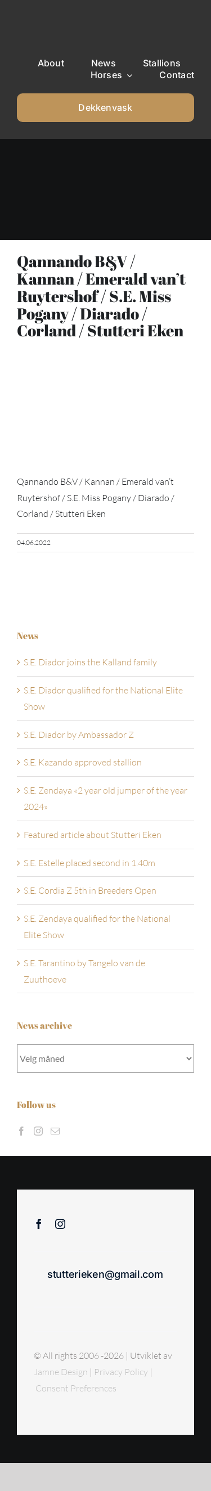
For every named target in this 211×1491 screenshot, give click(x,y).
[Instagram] (38, 1131)
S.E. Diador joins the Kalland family (90, 662)
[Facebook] (21, 1131)
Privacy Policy (122, 1371)
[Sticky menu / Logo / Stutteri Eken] (45, 16)
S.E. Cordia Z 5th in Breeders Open (90, 890)
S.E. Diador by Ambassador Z (79, 734)
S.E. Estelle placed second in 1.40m (89, 862)
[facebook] (39, 1224)
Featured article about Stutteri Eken (92, 834)
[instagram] (60, 1224)
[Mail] (55, 1131)
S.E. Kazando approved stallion (83, 762)
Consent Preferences (75, 1388)
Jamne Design (61, 1371)
